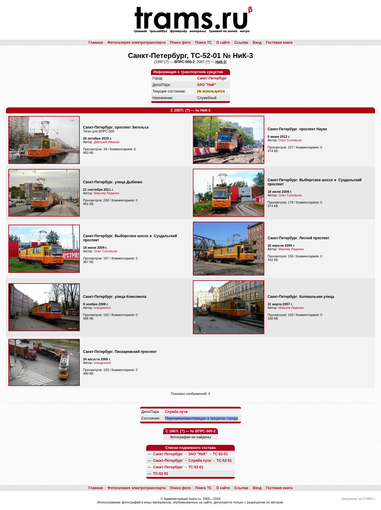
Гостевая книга (279, 42)
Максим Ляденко (106, 193)
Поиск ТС (203, 42)
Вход (257, 42)
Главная (95, 42)
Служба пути (176, 412)
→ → (190, 454)
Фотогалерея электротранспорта (136, 42)
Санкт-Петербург (212, 78)
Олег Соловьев (290, 140)
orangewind (102, 307)
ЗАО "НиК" (206, 85)
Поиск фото (180, 42)
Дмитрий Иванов (106, 142)
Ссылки (241, 42)
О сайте (223, 42)
